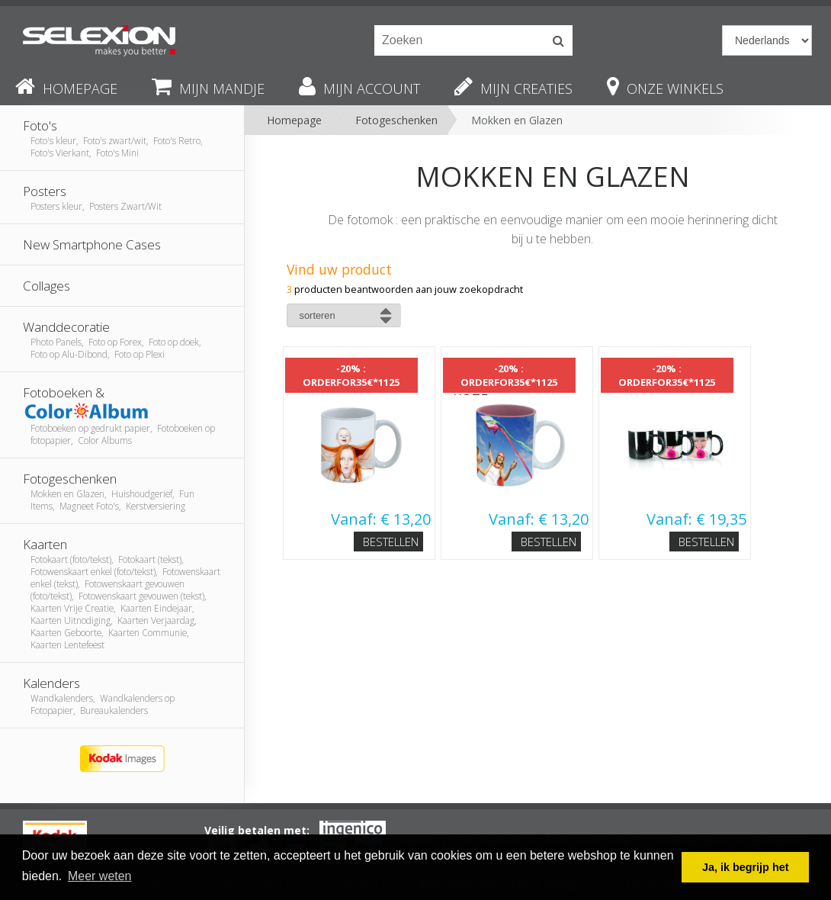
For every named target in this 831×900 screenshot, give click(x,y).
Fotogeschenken (396, 120)
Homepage (294, 120)
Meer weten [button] (100, 875)
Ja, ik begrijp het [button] (745, 867)
